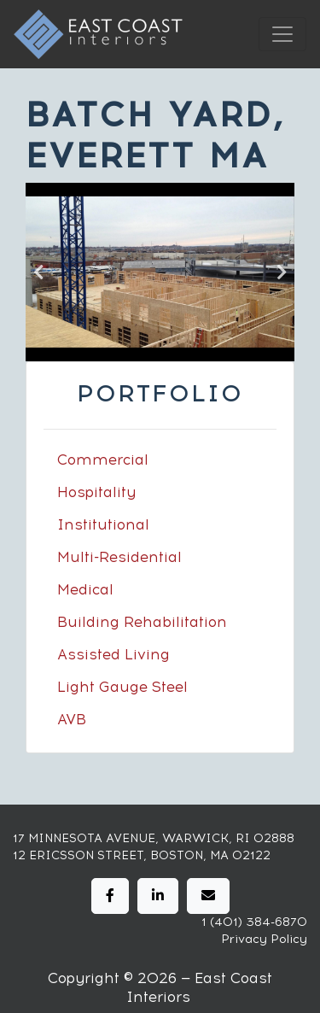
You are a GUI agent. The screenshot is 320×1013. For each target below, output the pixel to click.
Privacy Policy (264, 939)
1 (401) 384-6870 (254, 922)
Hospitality (96, 492)
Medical (85, 589)
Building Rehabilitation (142, 621)
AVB (71, 719)
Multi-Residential (119, 556)
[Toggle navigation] (282, 34)
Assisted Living (113, 654)
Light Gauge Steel (122, 686)
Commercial (102, 459)
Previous (38, 272)
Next (281, 272)
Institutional (103, 524)
